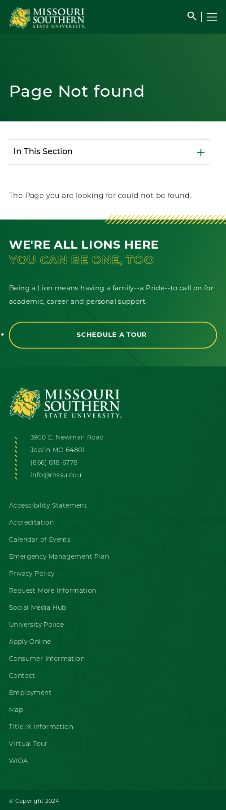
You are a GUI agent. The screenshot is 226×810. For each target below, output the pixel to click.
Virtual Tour (28, 744)
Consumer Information (47, 659)
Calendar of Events (39, 540)
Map (16, 710)
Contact (22, 676)
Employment (30, 693)
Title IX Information (41, 727)
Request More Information (52, 591)
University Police (36, 625)
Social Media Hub (37, 608)
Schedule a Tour (113, 335)
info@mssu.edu (55, 475)
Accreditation (31, 523)
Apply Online (30, 642)
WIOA (18, 761)
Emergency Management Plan (59, 557)
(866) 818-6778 (54, 463)
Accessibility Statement (48, 506)
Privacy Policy (32, 574)
